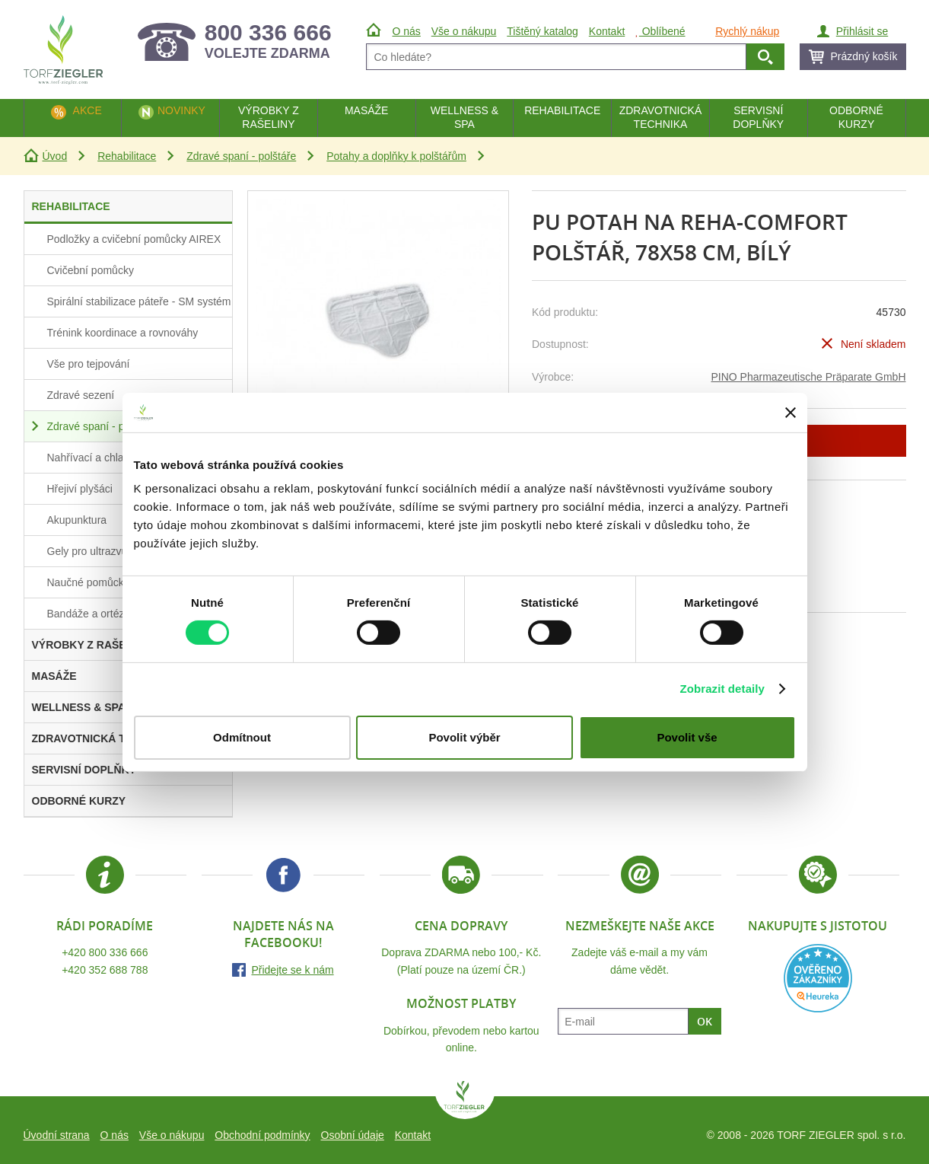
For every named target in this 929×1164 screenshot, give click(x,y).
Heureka (818, 978)
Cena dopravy (461, 925)
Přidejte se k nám (292, 970)
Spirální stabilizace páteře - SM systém (139, 301)
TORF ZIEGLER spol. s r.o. (464, 1100)
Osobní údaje (352, 1135)
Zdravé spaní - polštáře (241, 156)
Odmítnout (242, 737)
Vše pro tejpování (88, 364)
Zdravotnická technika (660, 117)
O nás (114, 1135)
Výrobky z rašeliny (268, 117)
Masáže (367, 110)
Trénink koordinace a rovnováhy (123, 333)
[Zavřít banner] (790, 412)
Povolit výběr (464, 737)
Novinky (181, 110)
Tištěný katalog (542, 31)
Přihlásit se (862, 31)
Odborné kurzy (856, 117)
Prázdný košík (864, 56)
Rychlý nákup (747, 31)
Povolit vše (687, 737)
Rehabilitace (126, 156)
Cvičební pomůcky (90, 270)
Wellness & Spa (464, 117)
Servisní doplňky (758, 117)
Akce (87, 110)
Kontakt (413, 1135)
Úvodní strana (57, 1135)
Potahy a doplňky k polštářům (396, 156)
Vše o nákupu (172, 1135)
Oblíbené (660, 31)
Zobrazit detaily (722, 688)
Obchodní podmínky (262, 1135)
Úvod (55, 156)
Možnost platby (461, 1003)
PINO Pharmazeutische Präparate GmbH (808, 377)
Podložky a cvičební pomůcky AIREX (134, 239)
